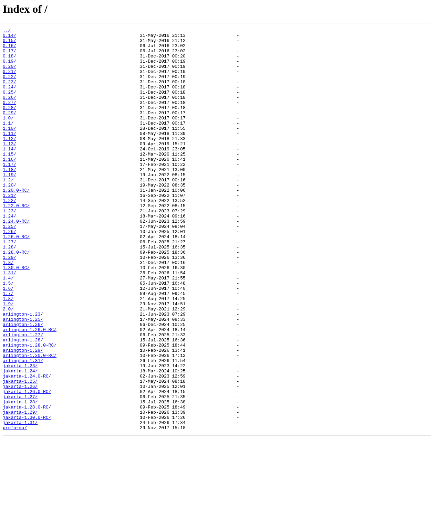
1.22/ (9, 235)
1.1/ (8, 142)
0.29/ (9, 130)
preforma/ (15, 508)
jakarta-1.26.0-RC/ (27, 465)
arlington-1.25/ (23, 378)
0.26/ (9, 111)
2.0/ (8, 365)
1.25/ (9, 266)
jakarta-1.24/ (20, 440)
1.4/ (8, 328)
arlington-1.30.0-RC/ (29, 421)
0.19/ (9, 68)
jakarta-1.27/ (20, 471)
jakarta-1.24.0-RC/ (27, 446)
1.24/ (9, 254)
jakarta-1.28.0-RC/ (27, 483)
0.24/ (9, 99)
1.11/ (9, 155)
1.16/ (9, 186)
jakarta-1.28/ (20, 477)
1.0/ (8, 136)
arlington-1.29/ (23, 415)
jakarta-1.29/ (20, 489)
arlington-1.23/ (23, 372)
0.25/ (9, 105)
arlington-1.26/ (23, 384)
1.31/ (9, 322)
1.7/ (8, 347)
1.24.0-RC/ (16, 260)
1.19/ (9, 204)
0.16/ (9, 49)
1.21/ (9, 229)
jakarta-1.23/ (20, 434)
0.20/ (9, 74)
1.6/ (8, 341)
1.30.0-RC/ (16, 316)
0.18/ (9, 62)
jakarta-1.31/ (20, 502)
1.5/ (8, 334)
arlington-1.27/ (23, 396)
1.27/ (9, 285)
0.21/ (9, 80)
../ (7, 31)
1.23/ (9, 248)
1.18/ (9, 198)
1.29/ (9, 303)
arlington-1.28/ (23, 403)
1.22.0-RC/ (16, 242)
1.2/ (8, 211)
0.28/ (9, 124)
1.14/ (9, 173)
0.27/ (9, 118)
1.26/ (9, 272)
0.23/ (9, 93)
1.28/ (9, 291)
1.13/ (9, 167)
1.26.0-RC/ (16, 279)
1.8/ (8, 353)
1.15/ (9, 180)
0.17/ (9, 56)
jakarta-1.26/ (20, 458)
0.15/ (9, 43)
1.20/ (9, 217)
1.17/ (9, 192)
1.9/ (8, 359)
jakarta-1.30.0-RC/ (27, 495)
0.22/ (9, 87)
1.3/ (8, 310)
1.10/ (9, 149)
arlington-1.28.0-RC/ (29, 409)
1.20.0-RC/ (16, 223)
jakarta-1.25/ (20, 452)
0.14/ (9, 37)
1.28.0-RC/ (16, 297)
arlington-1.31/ (23, 427)
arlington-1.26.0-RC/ (29, 390)
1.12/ (9, 161)
